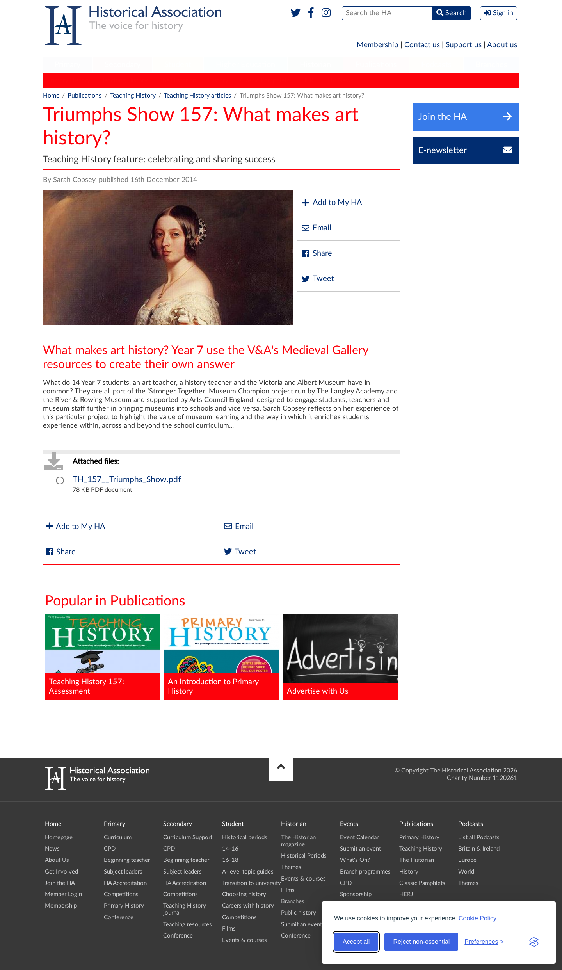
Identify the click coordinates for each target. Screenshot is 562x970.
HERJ (308, 80)
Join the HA (60, 883)
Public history (298, 913)
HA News (341, 80)
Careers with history (248, 906)
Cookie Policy (477, 918)
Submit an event (301, 924)
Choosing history (244, 894)
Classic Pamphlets (265, 80)
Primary (67, 65)
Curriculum (118, 837)
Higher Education (245, 65)
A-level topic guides (248, 872)
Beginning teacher (127, 860)
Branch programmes (365, 872)
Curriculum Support (187, 837)
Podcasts (436, 65)
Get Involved (61, 872)
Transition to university (251, 883)
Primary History (68, 80)
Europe (467, 860)
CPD (110, 849)
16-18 (230, 860)
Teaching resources (187, 924)
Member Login (63, 894)
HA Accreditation (125, 883)
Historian (315, 65)
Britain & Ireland (479, 849)
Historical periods (244, 837)
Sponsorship (356, 894)
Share (316, 253)
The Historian (177, 80)
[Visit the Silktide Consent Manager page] (534, 942)
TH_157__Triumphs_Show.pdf (127, 479)
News (52, 849)
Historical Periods (304, 856)
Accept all (356, 941)
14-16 (230, 849)
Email (316, 228)
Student (177, 65)
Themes (291, 867)
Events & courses (244, 940)
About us (502, 45)
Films (229, 929)
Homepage (59, 837)
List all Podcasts (479, 837)
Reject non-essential (421, 941)
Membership (377, 45)
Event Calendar (359, 837)
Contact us (422, 45)
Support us (464, 45)
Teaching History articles (197, 96)
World (466, 872)
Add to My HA (331, 203)
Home (51, 96)
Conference (118, 917)
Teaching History (125, 80)
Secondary (122, 65)
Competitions (121, 894)
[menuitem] (67, 65)
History (218, 80)
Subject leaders (123, 872)
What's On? (355, 860)
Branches (491, 65)
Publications (376, 65)
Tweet (317, 279)
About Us (57, 860)
